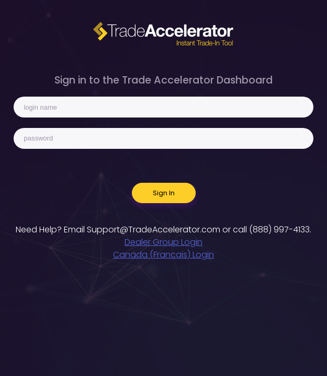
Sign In (164, 193)
